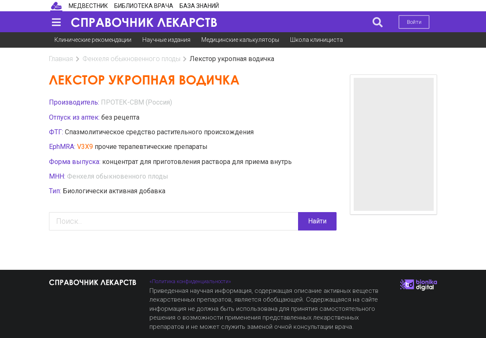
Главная (61, 59)
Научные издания (166, 39)
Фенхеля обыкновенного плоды (131, 59)
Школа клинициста (316, 39)
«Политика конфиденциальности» (190, 281)
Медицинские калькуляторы (240, 39)
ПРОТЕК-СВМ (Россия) (136, 102)
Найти (317, 221)
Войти (414, 22)
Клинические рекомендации (92, 39)
